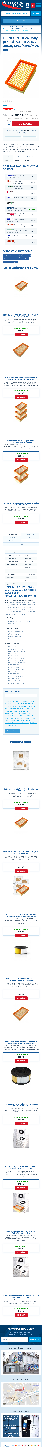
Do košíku (26, 123)
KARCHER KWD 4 (29, 704)
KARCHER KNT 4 (10, 701)
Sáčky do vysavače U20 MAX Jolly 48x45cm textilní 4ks (21, 790)
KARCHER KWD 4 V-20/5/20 (14, 706)
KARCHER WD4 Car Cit (12, 716)
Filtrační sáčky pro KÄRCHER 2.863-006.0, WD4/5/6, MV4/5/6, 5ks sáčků (21, 1168)
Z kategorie (11, 537)
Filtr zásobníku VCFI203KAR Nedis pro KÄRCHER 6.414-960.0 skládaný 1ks (21, 979)
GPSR (21, 544)
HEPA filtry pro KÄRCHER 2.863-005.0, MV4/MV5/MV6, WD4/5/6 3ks (21, 441)
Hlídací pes (12, 541)
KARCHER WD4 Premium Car (23, 720)
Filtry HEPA (7, 255)
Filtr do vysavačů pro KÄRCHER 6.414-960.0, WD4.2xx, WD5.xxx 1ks (21, 1105)
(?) (14, 109)
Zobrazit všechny (12, 731)
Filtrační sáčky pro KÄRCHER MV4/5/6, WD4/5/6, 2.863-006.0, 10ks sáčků (21, 1296)
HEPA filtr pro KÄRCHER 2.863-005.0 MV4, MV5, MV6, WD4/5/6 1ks (21, 316)
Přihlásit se (34, 1339)
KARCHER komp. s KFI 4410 (14, 704)
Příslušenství (30, 534)
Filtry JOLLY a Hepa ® (10, 262)
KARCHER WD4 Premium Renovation (17, 723)
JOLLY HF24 (24, 259)
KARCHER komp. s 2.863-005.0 (26, 701)
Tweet (5, 105)
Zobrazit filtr (21, 21)
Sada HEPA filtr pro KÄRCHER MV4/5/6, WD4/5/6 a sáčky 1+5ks (21, 1232)
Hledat (35, 14)
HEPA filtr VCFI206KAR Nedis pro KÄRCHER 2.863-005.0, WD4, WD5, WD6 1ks (21, 378)
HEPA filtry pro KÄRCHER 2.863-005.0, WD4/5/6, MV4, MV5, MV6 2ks (21, 504)
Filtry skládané (17, 255)
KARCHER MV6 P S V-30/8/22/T (21, 713)
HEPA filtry (27, 255)
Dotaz (30, 537)
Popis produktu (12, 534)
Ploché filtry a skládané (11, 259)
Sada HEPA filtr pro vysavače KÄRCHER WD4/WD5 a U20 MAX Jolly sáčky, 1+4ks (21, 915)
